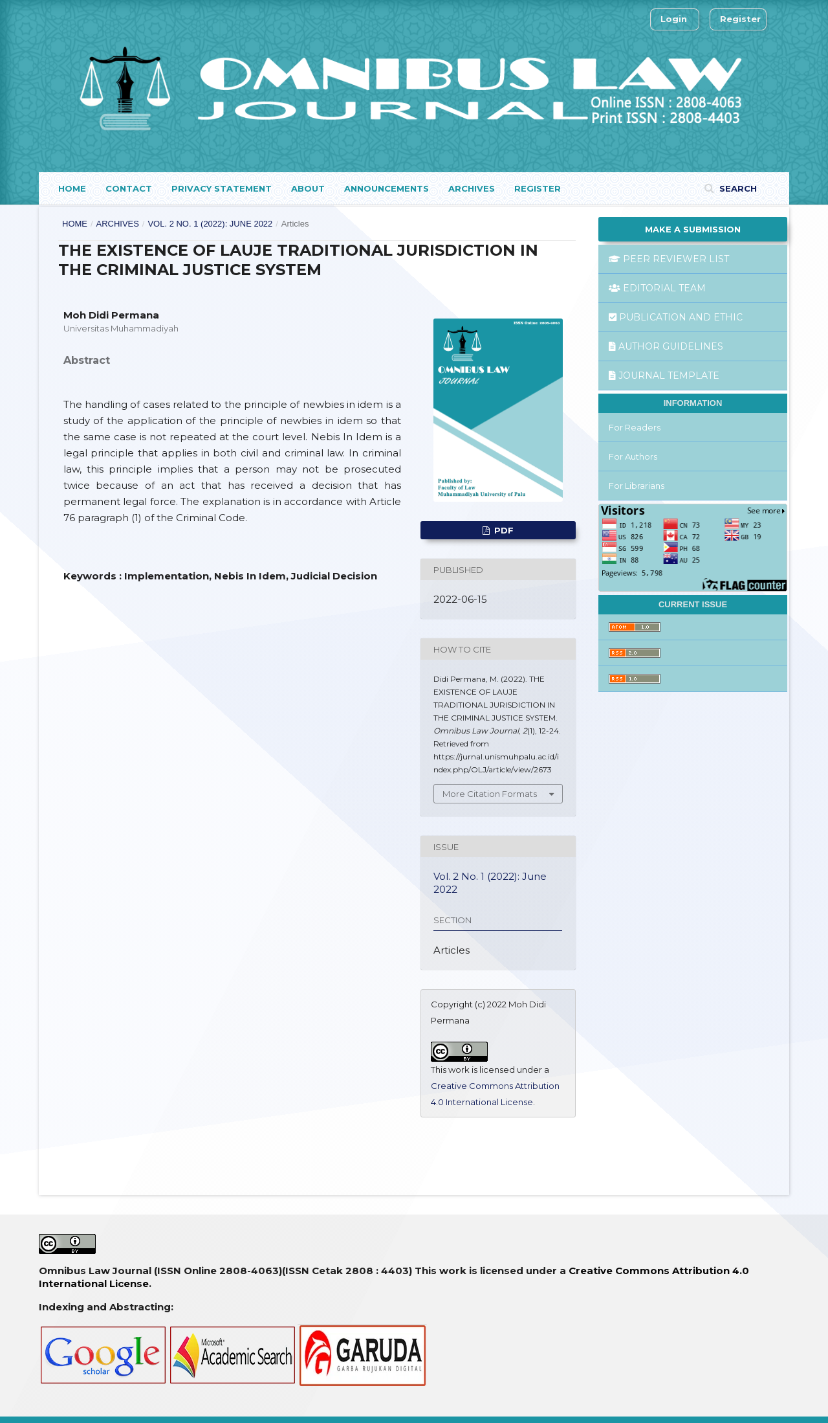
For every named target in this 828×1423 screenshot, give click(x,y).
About (308, 188)
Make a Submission (693, 229)
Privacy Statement (221, 188)
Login (673, 19)
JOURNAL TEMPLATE (664, 375)
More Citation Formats (489, 794)
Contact (128, 188)
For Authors (633, 456)
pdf (503, 530)
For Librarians (636, 485)
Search (737, 188)
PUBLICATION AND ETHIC (676, 317)
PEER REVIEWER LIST (669, 258)
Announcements (386, 188)
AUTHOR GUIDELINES (666, 346)
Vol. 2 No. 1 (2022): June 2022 (209, 224)
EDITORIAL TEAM (657, 288)
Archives (471, 188)
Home (72, 188)
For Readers (634, 427)
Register (537, 188)
